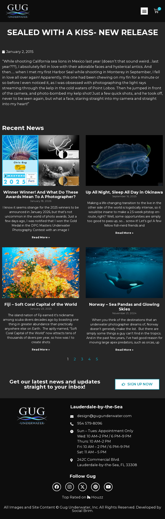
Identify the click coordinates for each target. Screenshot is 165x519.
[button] (144, 11)
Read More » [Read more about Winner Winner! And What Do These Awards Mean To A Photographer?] (41, 237)
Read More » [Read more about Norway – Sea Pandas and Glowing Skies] (124, 349)
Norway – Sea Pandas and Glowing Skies (124, 307)
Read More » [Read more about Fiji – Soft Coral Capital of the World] (41, 349)
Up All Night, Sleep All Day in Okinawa (124, 192)
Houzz (95, 497)
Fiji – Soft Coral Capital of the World (41, 304)
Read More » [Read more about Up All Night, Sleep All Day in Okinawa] (124, 232)
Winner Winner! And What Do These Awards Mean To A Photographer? (40, 194)
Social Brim (82, 511)
